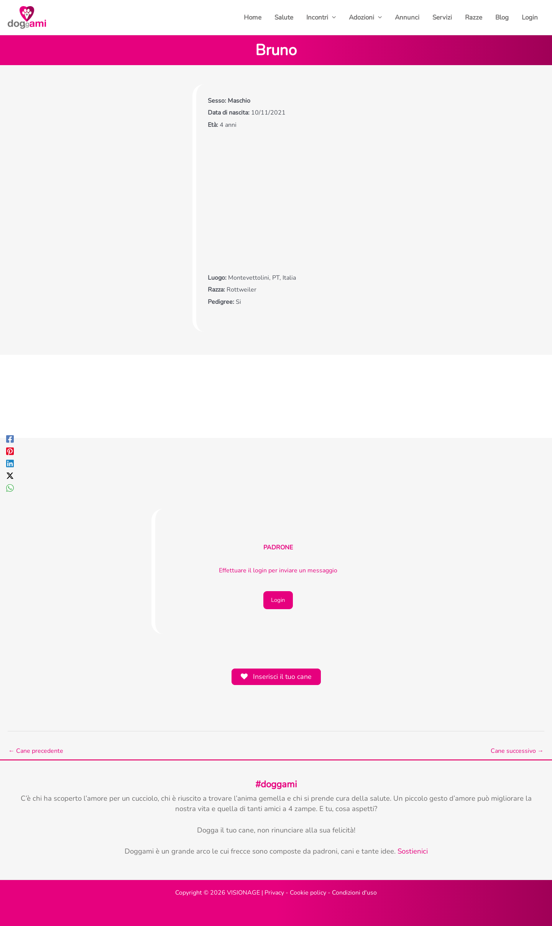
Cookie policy (308, 892)
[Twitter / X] (10, 475)
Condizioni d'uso (354, 892)
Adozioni (365, 17)
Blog (502, 17)
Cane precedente (35, 751)
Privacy (274, 892)
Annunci (407, 17)
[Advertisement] (280, 200)
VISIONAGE (243, 892)
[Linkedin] (10, 463)
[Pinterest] (10, 450)
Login (530, 17)
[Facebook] (10, 438)
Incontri (321, 17)
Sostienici (413, 851)
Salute (283, 17)
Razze (473, 17)
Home (252, 17)
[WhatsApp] (10, 487)
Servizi (442, 17)
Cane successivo (517, 751)
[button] (332, 17)
